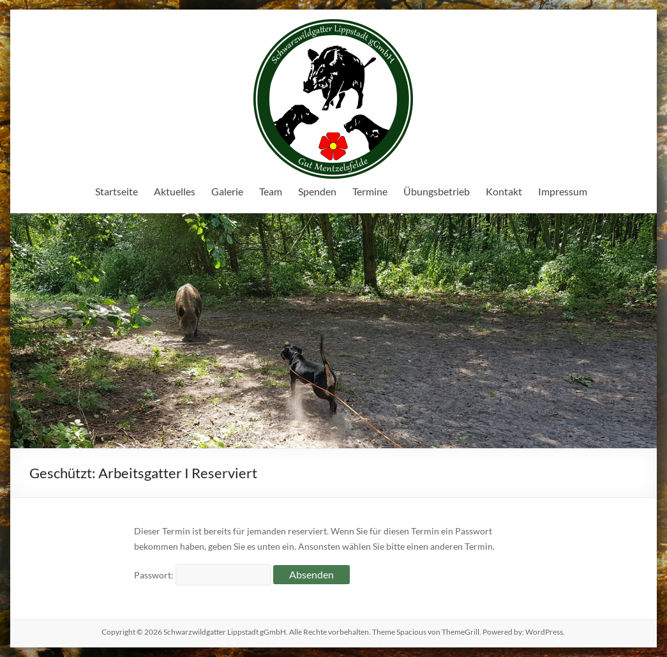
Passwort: (202, 575)
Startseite (116, 191)
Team (270, 191)
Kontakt (504, 191)
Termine (369, 191)
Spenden (317, 191)
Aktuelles (174, 191)
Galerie (227, 191)
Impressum (562, 191)
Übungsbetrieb (436, 191)
